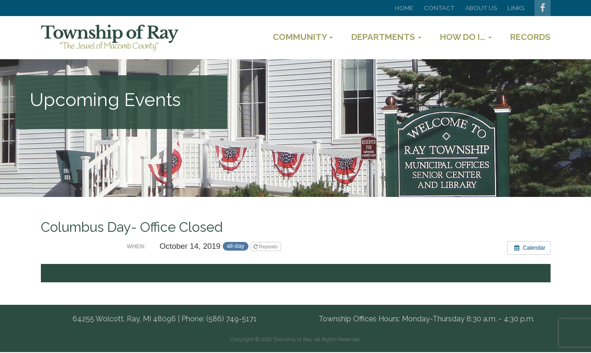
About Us (481, 7)
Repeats (266, 246)
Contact (439, 7)
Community (303, 36)
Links (515, 7)
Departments (386, 36)
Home (404, 7)
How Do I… (466, 36)
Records (530, 36)
